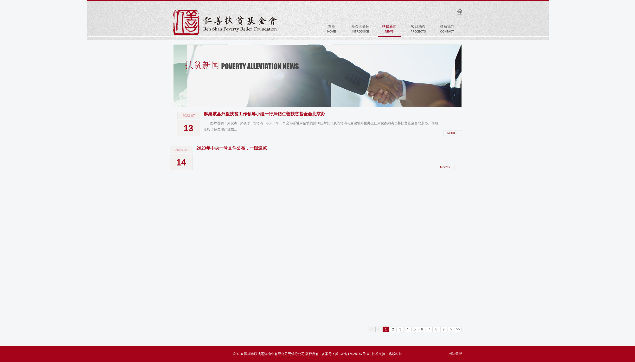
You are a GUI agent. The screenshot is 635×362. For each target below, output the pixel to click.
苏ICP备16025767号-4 (352, 354)
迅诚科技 (395, 354)
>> (458, 329)
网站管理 (455, 353)
